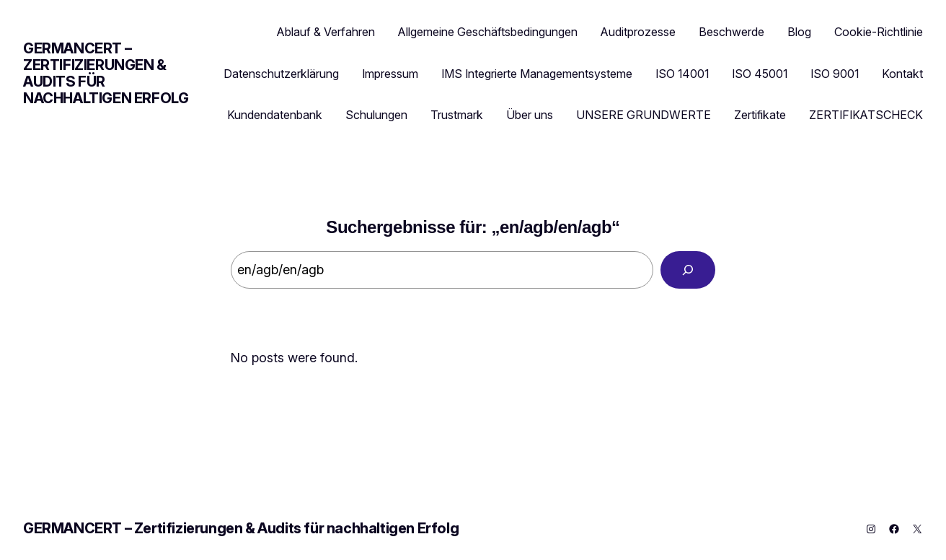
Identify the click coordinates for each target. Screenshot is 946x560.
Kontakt (902, 73)
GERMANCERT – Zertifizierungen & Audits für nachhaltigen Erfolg (105, 73)
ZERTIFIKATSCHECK (866, 115)
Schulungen (376, 115)
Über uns (529, 115)
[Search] (687, 270)
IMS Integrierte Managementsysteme (536, 73)
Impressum (390, 73)
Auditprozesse (638, 32)
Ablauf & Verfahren (326, 32)
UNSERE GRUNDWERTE (643, 115)
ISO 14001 (682, 73)
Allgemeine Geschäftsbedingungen (488, 32)
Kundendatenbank (274, 115)
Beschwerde (731, 32)
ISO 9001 (834, 73)
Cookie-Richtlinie (878, 32)
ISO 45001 (759, 73)
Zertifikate (760, 115)
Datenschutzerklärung (281, 73)
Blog (799, 32)
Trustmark (456, 115)
